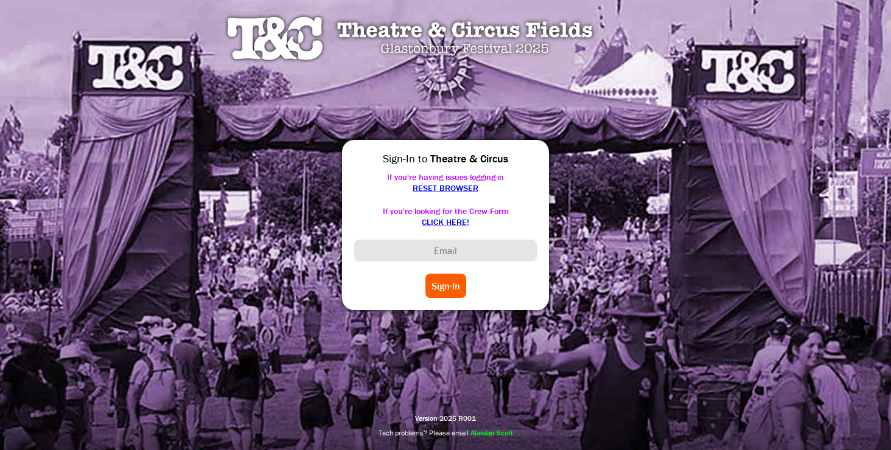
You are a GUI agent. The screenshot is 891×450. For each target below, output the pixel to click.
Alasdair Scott (491, 432)
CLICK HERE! (445, 221)
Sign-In (446, 286)
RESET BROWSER (445, 187)
